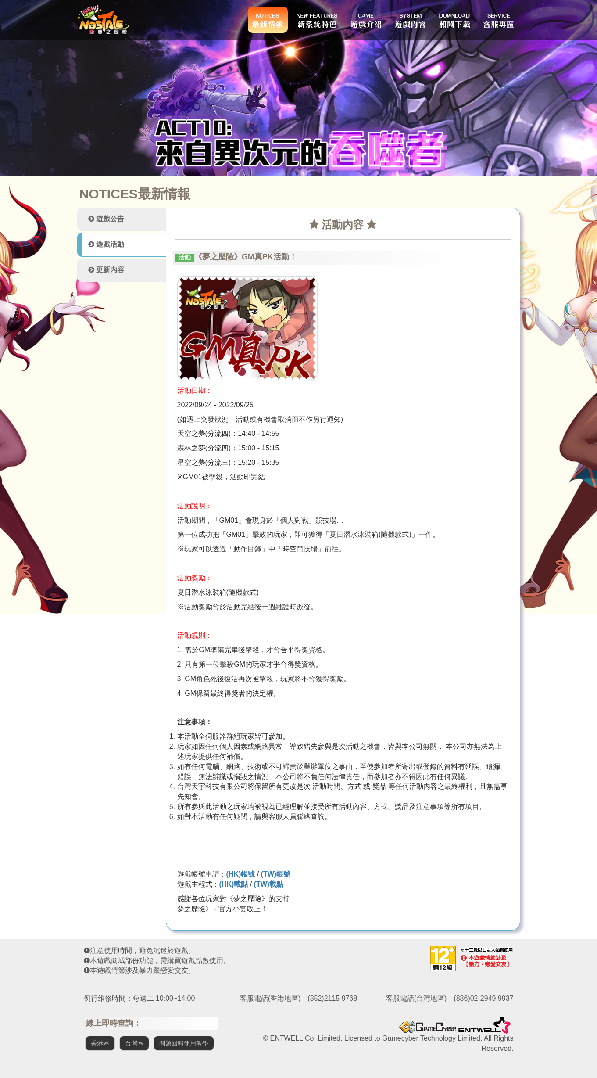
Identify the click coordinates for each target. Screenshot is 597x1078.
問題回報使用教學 (183, 1043)
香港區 (100, 1043)
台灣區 (134, 1043)
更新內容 (106, 269)
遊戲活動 (106, 244)
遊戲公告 (106, 219)
